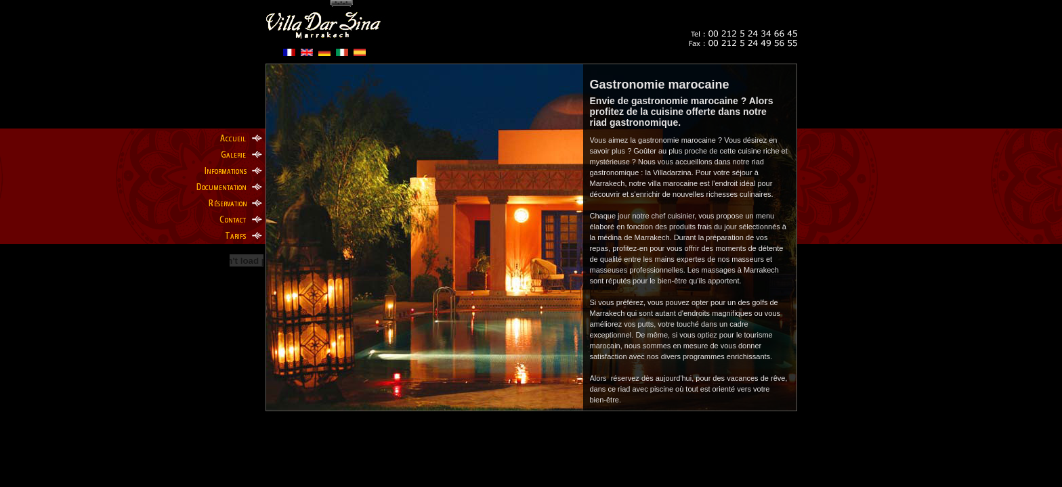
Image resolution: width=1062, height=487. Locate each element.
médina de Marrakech (633, 237)
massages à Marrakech (740, 270)
